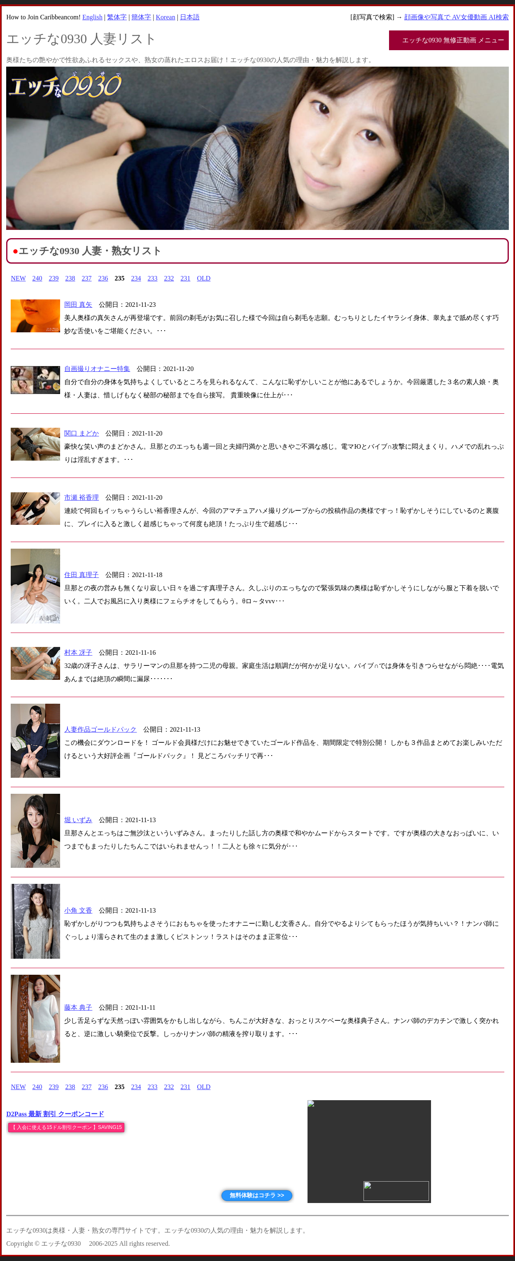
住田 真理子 (81, 574)
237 (87, 278)
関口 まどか (81, 433)
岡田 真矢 (78, 304)
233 (153, 278)
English (92, 17)
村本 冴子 (78, 652)
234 (136, 278)
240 (37, 278)
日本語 (190, 17)
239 (54, 278)
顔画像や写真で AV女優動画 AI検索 (456, 17)
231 (186, 278)
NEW (18, 278)
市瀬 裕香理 (81, 497)
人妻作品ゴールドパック (100, 729)
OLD (204, 278)
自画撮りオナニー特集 (97, 368)
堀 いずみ (78, 819)
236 (103, 278)
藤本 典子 (78, 1007)
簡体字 (141, 17)
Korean (165, 17)
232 (169, 278)
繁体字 (117, 17)
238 (70, 278)
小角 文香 (78, 910)
